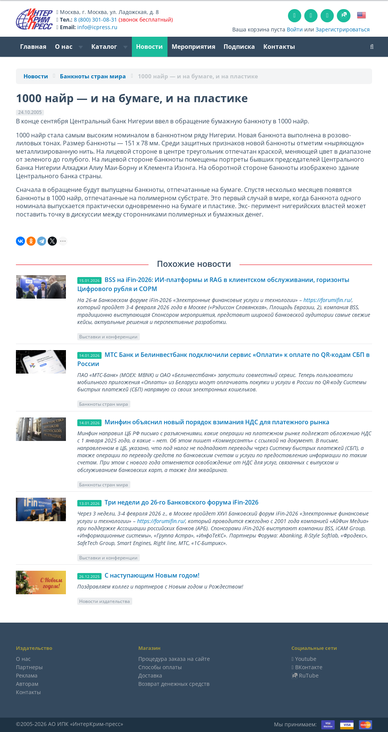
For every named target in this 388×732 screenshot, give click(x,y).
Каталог (109, 46)
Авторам (27, 683)
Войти (295, 29)
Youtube (305, 658)
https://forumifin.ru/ (328, 300)
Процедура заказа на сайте (174, 658)
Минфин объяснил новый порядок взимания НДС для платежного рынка (217, 422)
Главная (33, 46)
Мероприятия (193, 46)
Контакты (279, 46)
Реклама (27, 675)
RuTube (309, 675)
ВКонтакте (308, 667)
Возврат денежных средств (174, 683)
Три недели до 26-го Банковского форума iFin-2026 (181, 502)
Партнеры (29, 667)
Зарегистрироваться (343, 29)
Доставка (150, 675)
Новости (149, 46)
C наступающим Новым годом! (152, 575)
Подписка (239, 46)
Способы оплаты (160, 667)
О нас (69, 46)
